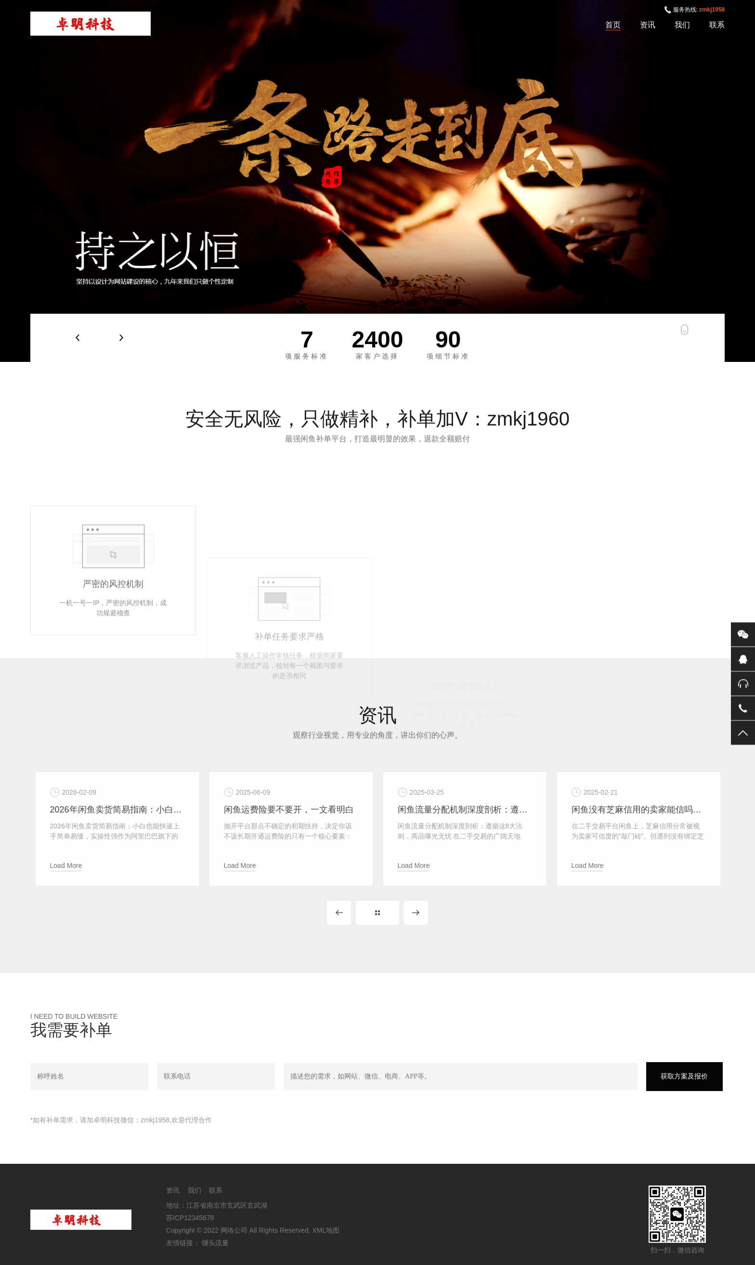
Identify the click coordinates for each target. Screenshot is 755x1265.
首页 (613, 25)
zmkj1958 (712, 9)
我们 (682, 25)
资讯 (647, 25)
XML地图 (326, 1230)
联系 (717, 25)
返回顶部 (743, 732)
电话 (743, 708)
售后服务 (743, 683)
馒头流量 (215, 1243)
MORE (377, 913)
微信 (743, 634)
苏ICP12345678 (190, 1218)
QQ (743, 659)
